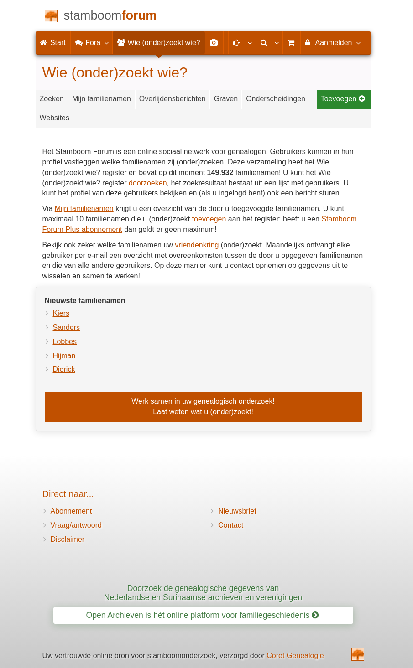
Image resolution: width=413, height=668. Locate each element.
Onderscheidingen (275, 99)
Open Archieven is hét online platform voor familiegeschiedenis (202, 615)
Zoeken (52, 99)
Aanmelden (332, 42)
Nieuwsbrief (237, 511)
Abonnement (71, 511)
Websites (55, 118)
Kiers (61, 313)
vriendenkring (197, 245)
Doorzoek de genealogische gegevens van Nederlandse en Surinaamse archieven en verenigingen (203, 592)
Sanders (66, 327)
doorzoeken (148, 183)
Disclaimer (68, 539)
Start (53, 42)
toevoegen (209, 219)
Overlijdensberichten (172, 99)
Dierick (64, 369)
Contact (230, 525)
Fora (91, 42)
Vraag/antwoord (76, 525)
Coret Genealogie (295, 655)
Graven (226, 99)
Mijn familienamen (101, 99)
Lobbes (65, 341)
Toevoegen (343, 99)
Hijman (64, 356)
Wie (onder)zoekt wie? (158, 42)
